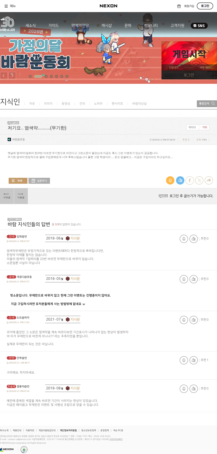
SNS (199, 26)
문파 (127, 25)
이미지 (48, 103)
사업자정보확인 (116, 439)
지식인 (10, 102)
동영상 (66, 103)
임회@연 (22, 236)
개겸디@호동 (24, 276)
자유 (32, 103)
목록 (18, 181)
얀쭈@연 (22, 358)
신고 (184, 239)
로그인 (205, 6)
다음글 (20, 197)
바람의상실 (139, 103)
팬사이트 (117, 103)
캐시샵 (106, 25)
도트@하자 (23, 317)
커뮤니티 (151, 25)
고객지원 (177, 25)
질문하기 (39, 181)
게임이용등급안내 (47, 430)
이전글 (6, 197)
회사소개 (4, 430)
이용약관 (30, 430)
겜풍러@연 (23, 386)
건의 (82, 103)
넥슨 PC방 (118, 430)
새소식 (30, 25)
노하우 (98, 103)
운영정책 (104, 430)
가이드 (53, 25)
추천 (193, 239)
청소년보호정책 (88, 430)
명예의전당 (80, 25)
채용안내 (17, 430)
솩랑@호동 (18, 139)
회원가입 (189, 6)
